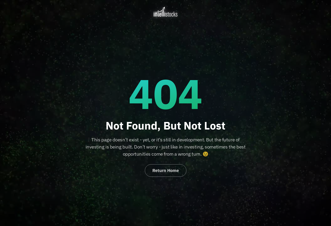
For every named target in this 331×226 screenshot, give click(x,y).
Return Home (165, 170)
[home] (165, 11)
